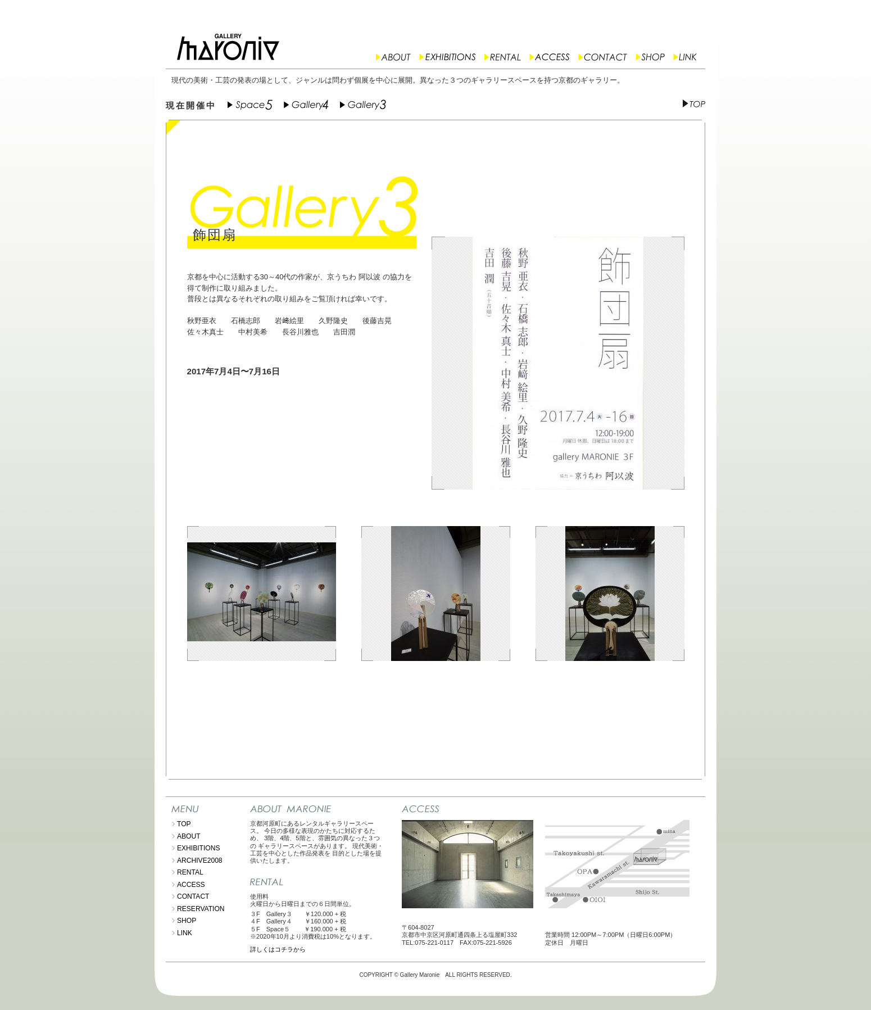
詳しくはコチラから (278, 949)
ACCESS (191, 885)
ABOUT (189, 836)
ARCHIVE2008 (200, 860)
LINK (184, 933)
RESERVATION (201, 909)
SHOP (186, 921)
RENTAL (190, 872)
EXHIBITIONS (198, 848)
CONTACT (193, 896)
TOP (184, 824)
